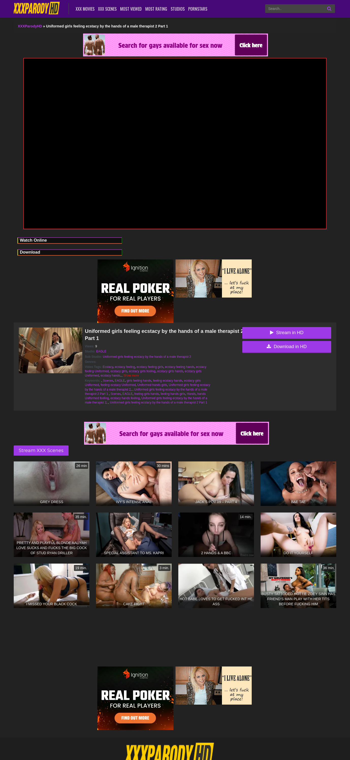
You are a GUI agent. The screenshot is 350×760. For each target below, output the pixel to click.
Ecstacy (108, 367)
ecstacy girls (118, 371)
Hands (191, 394)
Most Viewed (131, 9)
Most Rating (156, 9)
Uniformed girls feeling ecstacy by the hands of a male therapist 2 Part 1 (158, 402)
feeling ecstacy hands (167, 380)
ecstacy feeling (125, 367)
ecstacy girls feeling (142, 371)
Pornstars (197, 9)
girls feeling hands (139, 380)
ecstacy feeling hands (179, 367)
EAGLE (101, 351)
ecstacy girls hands (170, 371)
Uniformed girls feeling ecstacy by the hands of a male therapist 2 (147, 357)
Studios (178, 9)
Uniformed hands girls (152, 385)
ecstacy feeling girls (150, 367)
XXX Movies (85, 9)
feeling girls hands (146, 394)
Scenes (108, 380)
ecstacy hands (110, 375)
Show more (131, 375)
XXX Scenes (107, 9)
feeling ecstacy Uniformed (118, 385)
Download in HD (287, 346)
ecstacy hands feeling (125, 398)
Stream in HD (287, 332)
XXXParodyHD (30, 26)
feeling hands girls (173, 394)
